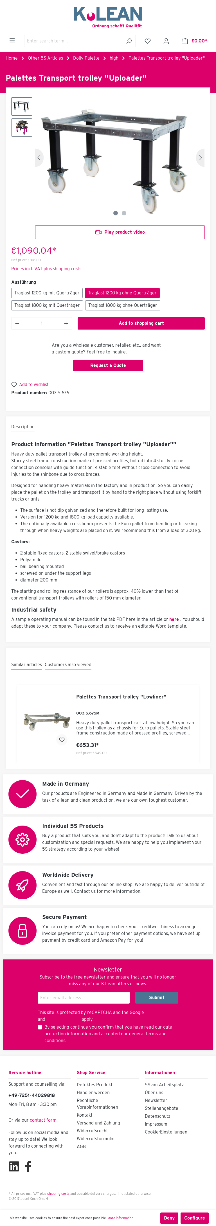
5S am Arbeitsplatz (164, 1084)
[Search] (129, 41)
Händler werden (93, 1092)
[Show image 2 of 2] (124, 213)
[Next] (200, 157)
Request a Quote (108, 365)
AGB (81, 1146)
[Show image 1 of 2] (115, 213)
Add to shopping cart (141, 323)
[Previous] (39, 157)
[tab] (23, 427)
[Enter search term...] (73, 41)
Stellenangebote (161, 1108)
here (174, 619)
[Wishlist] (147, 41)
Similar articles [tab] (26, 664)
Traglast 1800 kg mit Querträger (47, 305)
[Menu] (12, 40)
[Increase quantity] (66, 323)
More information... (121, 1218)
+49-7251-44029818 (31, 1095)
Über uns (154, 1092)
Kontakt (85, 1115)
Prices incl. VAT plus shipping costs (46, 268)
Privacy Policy (159, 1012)
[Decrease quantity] (17, 323)
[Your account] (166, 41)
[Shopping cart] (194, 41)
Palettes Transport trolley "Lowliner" (121, 697)
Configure (194, 1218)
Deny (169, 1218)
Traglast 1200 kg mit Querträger (47, 293)
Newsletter (156, 1100)
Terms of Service (63, 1019)
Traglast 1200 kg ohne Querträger (122, 293)
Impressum (156, 1124)
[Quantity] (42, 323)
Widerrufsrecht (92, 1130)
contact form (43, 1120)
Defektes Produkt (94, 1084)
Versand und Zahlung (98, 1123)
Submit (157, 997)
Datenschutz (157, 1116)
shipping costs (58, 1193)
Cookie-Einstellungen (166, 1132)
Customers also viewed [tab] (68, 664)
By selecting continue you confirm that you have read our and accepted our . (108, 1033)
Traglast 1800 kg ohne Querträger (122, 305)
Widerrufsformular (96, 1138)
